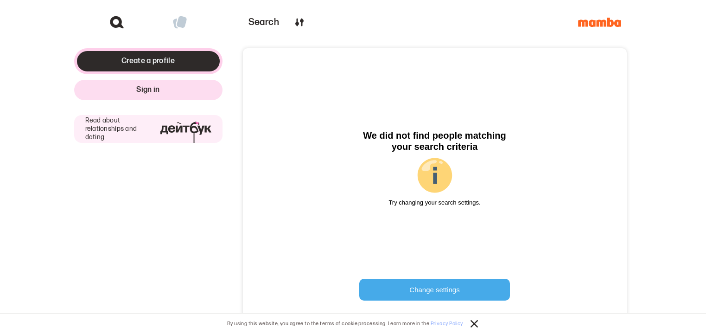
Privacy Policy (447, 324)
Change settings (434, 290)
